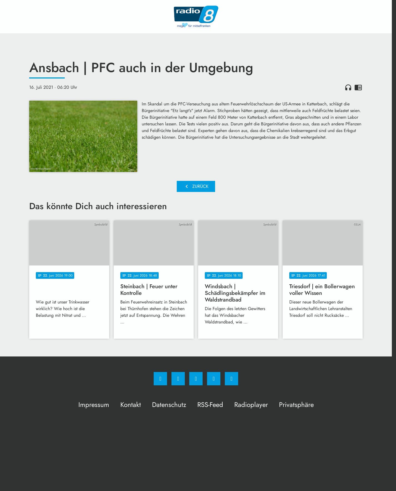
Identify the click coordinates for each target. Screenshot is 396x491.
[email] (231, 378)
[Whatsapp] (196, 378)
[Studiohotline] (213, 378)
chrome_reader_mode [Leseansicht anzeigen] (358, 87)
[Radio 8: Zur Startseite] (196, 17)
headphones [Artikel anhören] (348, 87)
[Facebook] (160, 378)
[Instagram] (178, 378)
